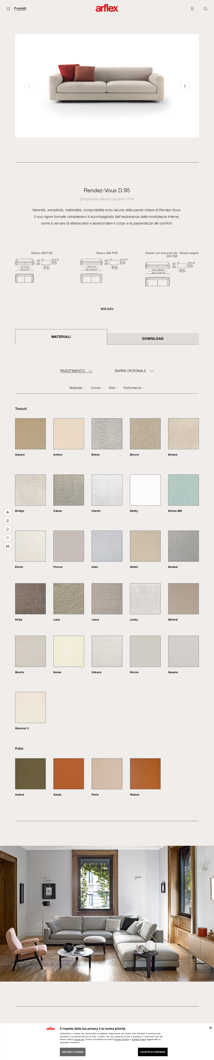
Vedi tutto (107, 308)
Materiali (61, 337)
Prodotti (20, 8)
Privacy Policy (121, 1039)
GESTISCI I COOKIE (72, 1052)
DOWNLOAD (153, 338)
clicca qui (79, 1039)
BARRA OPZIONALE (130, 371)
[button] (184, 86)
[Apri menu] (8, 8)
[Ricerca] (205, 8)
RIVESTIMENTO (72, 371)
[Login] (192, 8)
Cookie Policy (139, 1039)
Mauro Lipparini (112, 199)
